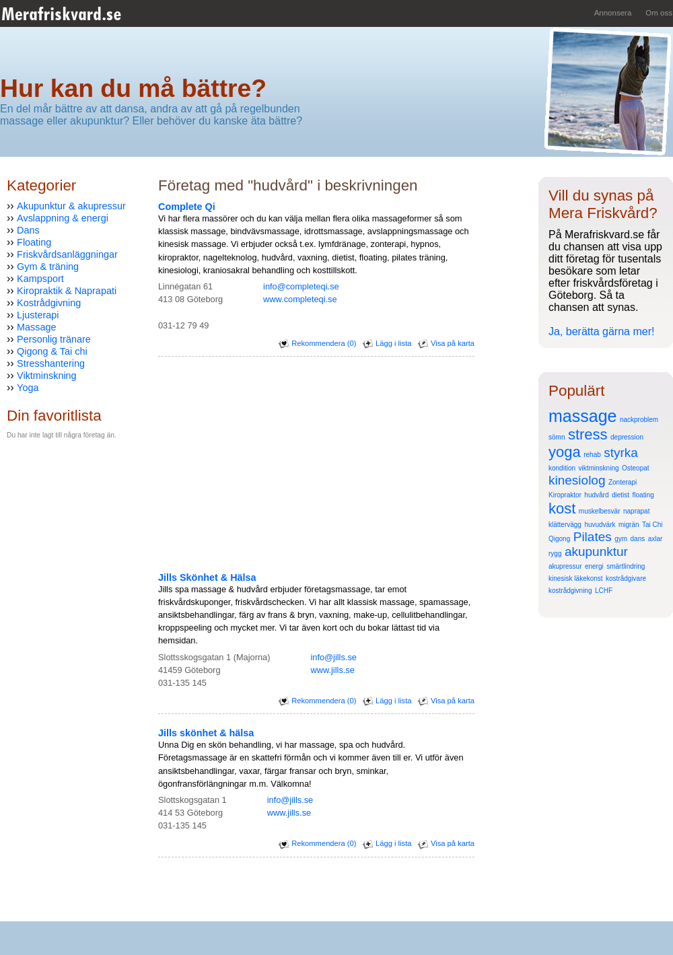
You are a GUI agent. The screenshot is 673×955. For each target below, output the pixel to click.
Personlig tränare (54, 339)
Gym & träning (48, 266)
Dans (28, 230)
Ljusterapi (38, 315)
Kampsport (40, 278)
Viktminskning (47, 375)
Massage (36, 327)
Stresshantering (51, 363)
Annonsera (613, 13)
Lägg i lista (387, 343)
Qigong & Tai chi (52, 351)
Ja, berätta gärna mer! (601, 331)
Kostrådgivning (49, 302)
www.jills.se (332, 670)
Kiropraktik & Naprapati (66, 290)
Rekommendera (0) (317, 343)
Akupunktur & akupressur (71, 206)
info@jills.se (333, 657)
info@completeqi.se (301, 286)
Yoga (27, 387)
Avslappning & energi (62, 218)
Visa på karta (446, 343)
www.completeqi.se (300, 299)
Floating (34, 242)
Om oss (658, 13)
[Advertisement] (47, 550)
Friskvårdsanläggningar (67, 254)
